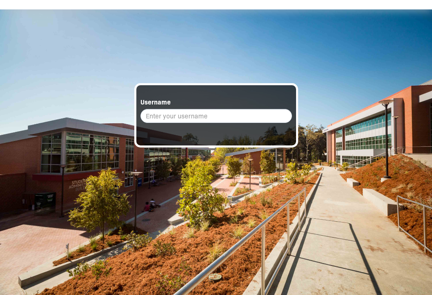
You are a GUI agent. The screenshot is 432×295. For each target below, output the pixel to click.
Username (155, 102)
